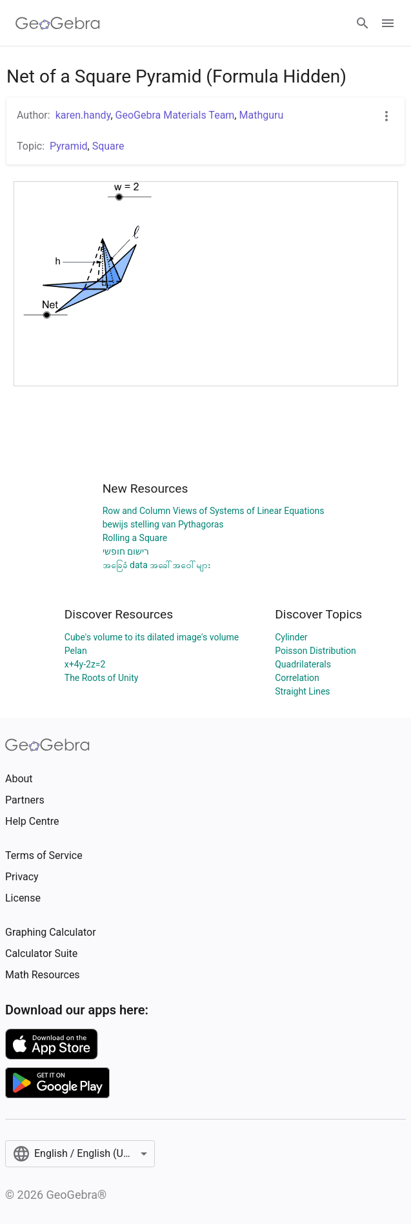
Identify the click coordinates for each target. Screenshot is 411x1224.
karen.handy (83, 115)
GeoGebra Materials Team (175, 115)
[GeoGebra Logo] (57, 23)
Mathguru (261, 115)
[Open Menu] (388, 23)
